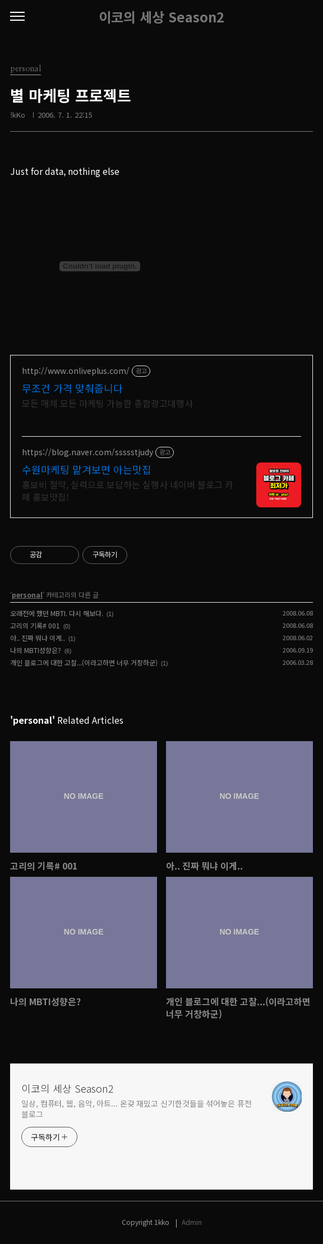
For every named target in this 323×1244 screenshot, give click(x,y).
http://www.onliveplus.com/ (76, 371)
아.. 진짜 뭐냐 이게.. (37, 637)
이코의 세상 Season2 (161, 16)
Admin (192, 1222)
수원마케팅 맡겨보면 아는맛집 (86, 469)
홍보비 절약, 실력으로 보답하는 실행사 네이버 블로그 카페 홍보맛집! (127, 490)
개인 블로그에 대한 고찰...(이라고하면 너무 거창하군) (84, 662)
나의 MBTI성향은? (35, 650)
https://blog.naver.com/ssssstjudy (87, 452)
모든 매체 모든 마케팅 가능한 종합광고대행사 (107, 402)
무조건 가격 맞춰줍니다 (72, 388)
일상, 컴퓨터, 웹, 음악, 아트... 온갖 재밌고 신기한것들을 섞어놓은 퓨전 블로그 (136, 1109)
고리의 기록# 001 (35, 625)
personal (27, 594)
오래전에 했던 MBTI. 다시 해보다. (56, 613)
